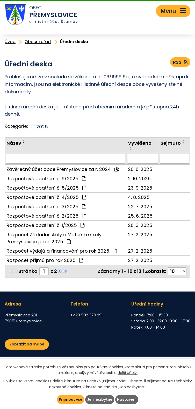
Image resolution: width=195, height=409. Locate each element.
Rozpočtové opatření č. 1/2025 (45, 225)
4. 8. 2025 (139, 197)
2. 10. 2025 (139, 178)
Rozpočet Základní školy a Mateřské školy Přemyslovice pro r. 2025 (54, 238)
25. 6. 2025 (140, 216)
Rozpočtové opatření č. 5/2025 (46, 188)
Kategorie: (16, 126)
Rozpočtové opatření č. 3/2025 (46, 206)
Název (13, 143)
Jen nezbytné (99, 399)
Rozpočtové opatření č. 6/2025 (46, 178)
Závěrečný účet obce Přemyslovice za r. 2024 (62, 169)
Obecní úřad (38, 42)
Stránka (28, 271)
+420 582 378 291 (86, 315)
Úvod (10, 42)
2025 (42, 126)
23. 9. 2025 (140, 188)
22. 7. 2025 (140, 206)
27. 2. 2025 (140, 234)
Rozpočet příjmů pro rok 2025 (44, 260)
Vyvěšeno (139, 143)
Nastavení (126, 399)
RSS (180, 62)
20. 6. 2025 (140, 169)
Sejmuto (171, 143)
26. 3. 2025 (140, 225)
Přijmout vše (70, 399)
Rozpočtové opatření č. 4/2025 (46, 197)
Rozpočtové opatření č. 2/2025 (46, 216)
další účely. (128, 373)
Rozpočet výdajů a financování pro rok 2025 (61, 251)
